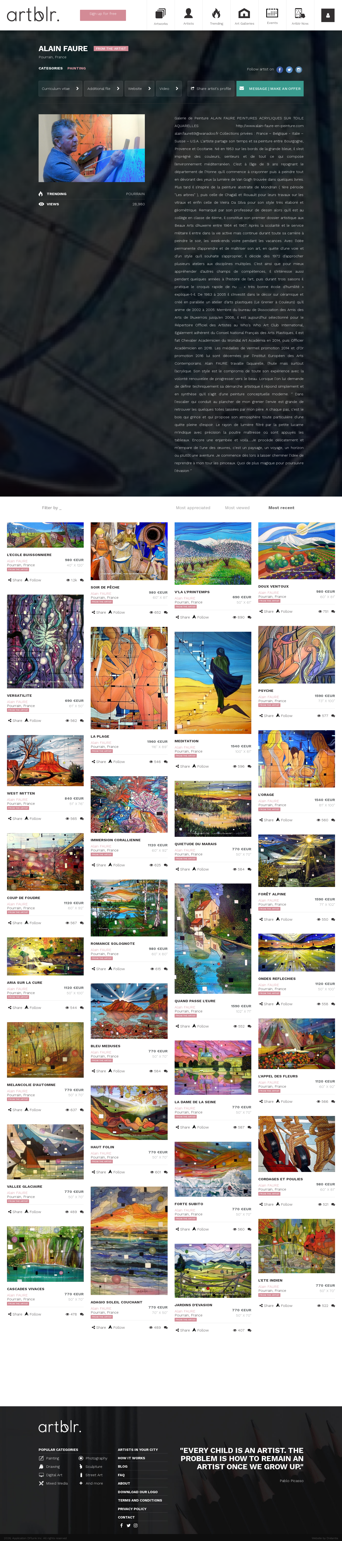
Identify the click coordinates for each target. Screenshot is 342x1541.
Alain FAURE (17, 561)
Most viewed (237, 507)
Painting (49, 1458)
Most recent (282, 507)
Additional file (98, 88)
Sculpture (91, 1466)
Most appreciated (193, 507)
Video (164, 88)
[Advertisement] (171, 1371)
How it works (131, 1458)
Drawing (49, 1466)
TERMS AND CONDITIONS (140, 1500)
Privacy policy (132, 1509)
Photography (93, 1458)
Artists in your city (138, 1450)
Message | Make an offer (270, 88)
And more (91, 1483)
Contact (126, 1517)
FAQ (121, 1475)
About (124, 1483)
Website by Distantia (325, 1538)
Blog (122, 1466)
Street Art (91, 1474)
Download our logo (138, 1492)
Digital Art (50, 1475)
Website (135, 88)
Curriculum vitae (56, 88)
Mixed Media (53, 1483)
